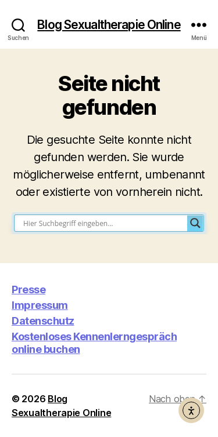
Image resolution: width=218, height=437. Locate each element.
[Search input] (103, 223)
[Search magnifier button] (195, 223)
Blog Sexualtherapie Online (108, 25)
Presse (28, 289)
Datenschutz (43, 321)
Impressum (40, 305)
